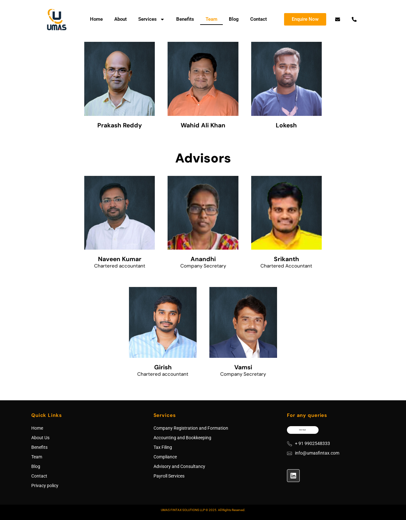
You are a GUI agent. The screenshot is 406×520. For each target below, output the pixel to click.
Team (211, 19)
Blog (234, 19)
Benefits (185, 19)
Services (151, 19)
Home (96, 19)
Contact (258, 19)
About (120, 19)
